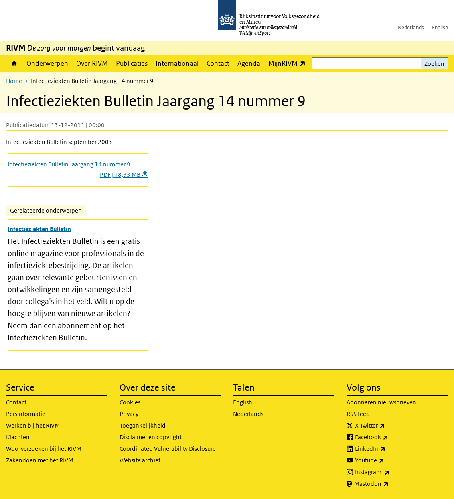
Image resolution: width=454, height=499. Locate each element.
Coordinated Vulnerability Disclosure (168, 448)
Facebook (389, 437)
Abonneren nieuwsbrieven (381, 402)
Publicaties (132, 63)
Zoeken (434, 63)
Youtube (387, 460)
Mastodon (389, 484)
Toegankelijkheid (143, 425)
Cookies (130, 402)
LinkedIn (388, 449)
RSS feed (358, 414)
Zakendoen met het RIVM (39, 460)
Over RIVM (92, 63)
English (440, 27)
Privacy (129, 414)
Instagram (390, 472)
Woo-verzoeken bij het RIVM (43, 448)
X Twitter (387, 425)
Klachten (18, 437)
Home (14, 63)
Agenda (248, 63)
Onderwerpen (47, 63)
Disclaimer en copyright (151, 437)
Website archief (140, 460)
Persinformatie (25, 414)
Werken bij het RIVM (33, 425)
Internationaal (177, 63)
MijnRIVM (289, 63)
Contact (218, 63)
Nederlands (411, 27)
